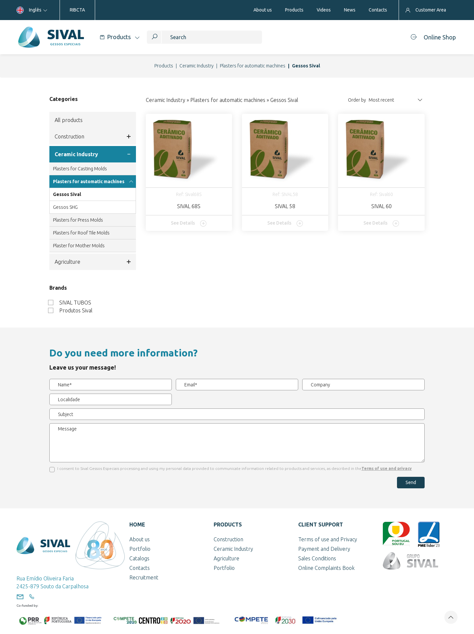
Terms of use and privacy (386, 468)
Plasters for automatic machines (252, 65)
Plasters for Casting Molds (80, 168)
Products (163, 65)
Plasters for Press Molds (78, 220)
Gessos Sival (67, 194)
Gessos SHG (65, 207)
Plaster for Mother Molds (79, 245)
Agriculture (93, 262)
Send (411, 482)
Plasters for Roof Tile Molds (81, 232)
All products (69, 120)
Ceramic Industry (196, 65)
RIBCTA (77, 9)
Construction (93, 136)
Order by (357, 100)
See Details (189, 223)
